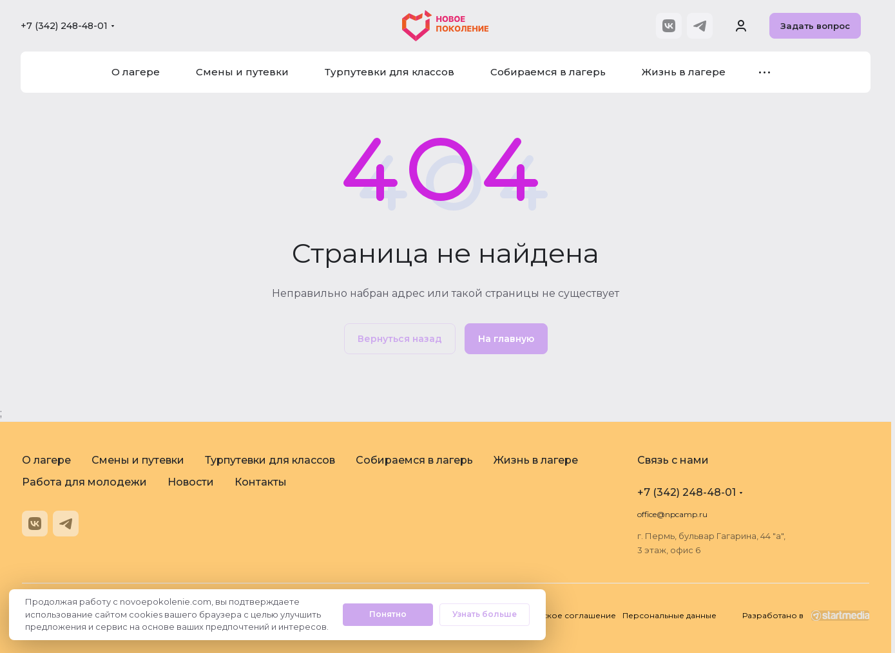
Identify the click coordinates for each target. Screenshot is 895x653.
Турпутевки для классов (270, 460)
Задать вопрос (815, 26)
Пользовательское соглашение (550, 615)
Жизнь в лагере (536, 460)
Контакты (261, 482)
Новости (191, 482)
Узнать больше (484, 614)
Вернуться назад (400, 339)
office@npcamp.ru (672, 514)
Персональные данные (669, 615)
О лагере (46, 460)
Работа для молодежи (84, 482)
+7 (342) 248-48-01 (64, 26)
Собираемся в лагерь (414, 460)
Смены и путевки (137, 460)
